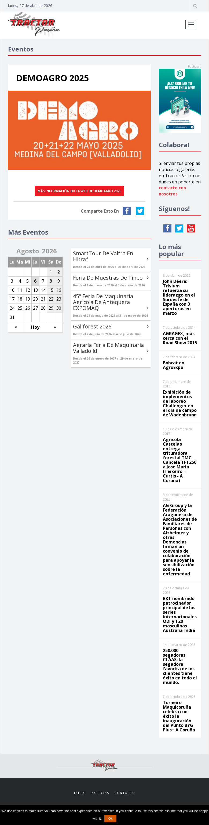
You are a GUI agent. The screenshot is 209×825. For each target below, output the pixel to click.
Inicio (80, 793)
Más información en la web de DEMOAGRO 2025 (79, 191)
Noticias (100, 793)
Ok (110, 818)
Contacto (125, 793)
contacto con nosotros (173, 191)
